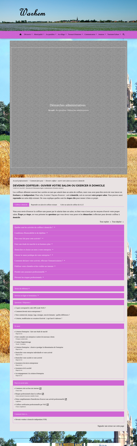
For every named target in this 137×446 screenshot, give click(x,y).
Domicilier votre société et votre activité (28, 358)
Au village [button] (61, 34)
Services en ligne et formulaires (26, 296)
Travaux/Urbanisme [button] (75, 34)
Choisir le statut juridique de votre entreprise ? (33, 255)
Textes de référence (21, 289)
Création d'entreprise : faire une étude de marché (31, 331)
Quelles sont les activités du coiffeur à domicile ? (34, 227)
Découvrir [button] (27, 34)
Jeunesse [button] (101, 34)
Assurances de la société (23, 368)
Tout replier (106, 222)
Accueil (51, 110)
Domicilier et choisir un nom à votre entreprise (33, 250)
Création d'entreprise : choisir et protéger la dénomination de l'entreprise (39, 347)
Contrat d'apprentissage (23, 342)
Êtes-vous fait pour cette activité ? (28, 238)
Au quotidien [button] (50, 34)
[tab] (21, 205)
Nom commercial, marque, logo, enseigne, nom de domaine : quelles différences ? (42, 315)
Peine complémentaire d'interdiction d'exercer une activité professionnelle (41, 399)
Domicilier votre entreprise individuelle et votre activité (34, 352)
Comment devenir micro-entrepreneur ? (28, 311)
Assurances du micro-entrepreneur (26, 363)
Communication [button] (89, 34)
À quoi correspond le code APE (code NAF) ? (30, 308)
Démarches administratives (78, 110)
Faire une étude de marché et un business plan (33, 244)
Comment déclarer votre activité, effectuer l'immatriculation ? (39, 261)
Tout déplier (118, 222)
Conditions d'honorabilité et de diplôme (30, 233)
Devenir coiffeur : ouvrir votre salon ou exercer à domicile (65, 181)
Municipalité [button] (38, 34)
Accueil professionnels (20, 181)
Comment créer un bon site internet (28, 388)
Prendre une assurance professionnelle (30, 272)
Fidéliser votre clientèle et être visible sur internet (34, 266)
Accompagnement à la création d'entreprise (29, 373)
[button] (20, 34)
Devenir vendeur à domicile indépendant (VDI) (31, 419)
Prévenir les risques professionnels (28, 277)
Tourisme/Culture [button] (113, 34)
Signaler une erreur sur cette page (111, 426)
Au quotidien (61, 110)
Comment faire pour (37, 181)
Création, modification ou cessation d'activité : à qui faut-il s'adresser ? (38, 318)
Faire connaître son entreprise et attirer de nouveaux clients (34, 337)
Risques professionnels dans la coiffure (29, 394)
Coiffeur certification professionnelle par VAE (32, 404)
